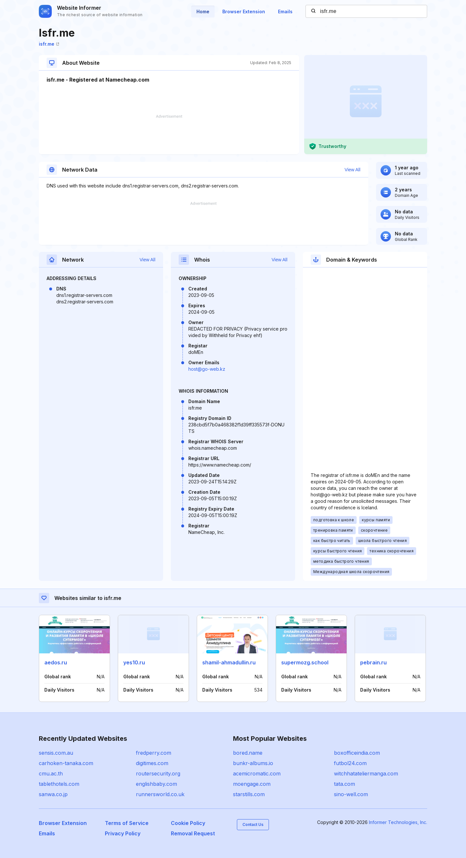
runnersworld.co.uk (160, 794)
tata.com (344, 784)
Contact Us (252, 824)
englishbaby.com (156, 784)
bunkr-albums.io (253, 763)
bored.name (247, 753)
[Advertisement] (169, 134)
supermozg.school (304, 662)
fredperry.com (153, 753)
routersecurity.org (158, 773)
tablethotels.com (59, 784)
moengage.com (252, 784)
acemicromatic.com (257, 773)
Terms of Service (127, 823)
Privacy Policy (122, 833)
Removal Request (193, 833)
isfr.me (49, 44)
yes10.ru (134, 662)
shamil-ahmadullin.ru (229, 662)
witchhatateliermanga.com (366, 773)
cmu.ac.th (51, 773)
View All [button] (353, 169)
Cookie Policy (188, 823)
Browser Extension (243, 11)
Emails (285, 11)
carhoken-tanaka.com (66, 763)
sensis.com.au (56, 753)
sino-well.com (351, 794)
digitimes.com (152, 763)
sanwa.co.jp (53, 794)
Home (202, 11)
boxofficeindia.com (357, 753)
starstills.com (249, 794)
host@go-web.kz (206, 369)
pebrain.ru (373, 662)
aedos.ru (55, 662)
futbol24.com (350, 763)
